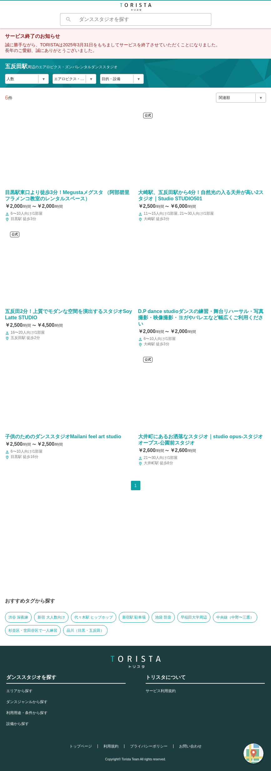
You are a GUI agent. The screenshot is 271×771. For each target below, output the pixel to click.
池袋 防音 (163, 617)
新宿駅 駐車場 (134, 617)
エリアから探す (19, 691)
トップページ (80, 746)
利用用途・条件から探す (27, 713)
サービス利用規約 (161, 691)
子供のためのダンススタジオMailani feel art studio (63, 436)
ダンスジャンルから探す (27, 702)
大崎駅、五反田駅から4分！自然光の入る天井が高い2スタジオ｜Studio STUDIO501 (201, 195)
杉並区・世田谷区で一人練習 (32, 630)
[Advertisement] (135, 549)
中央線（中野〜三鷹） (235, 617)
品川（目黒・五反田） (85, 630)
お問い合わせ (190, 746)
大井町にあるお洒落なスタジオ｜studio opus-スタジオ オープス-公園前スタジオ (200, 439)
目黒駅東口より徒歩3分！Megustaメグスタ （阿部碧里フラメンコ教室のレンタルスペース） (67, 195)
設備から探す (17, 724)
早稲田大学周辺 (194, 617)
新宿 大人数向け (51, 617)
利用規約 (110, 746)
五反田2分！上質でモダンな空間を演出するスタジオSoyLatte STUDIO (68, 314)
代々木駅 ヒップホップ (93, 617)
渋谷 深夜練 (18, 617)
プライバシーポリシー (149, 746)
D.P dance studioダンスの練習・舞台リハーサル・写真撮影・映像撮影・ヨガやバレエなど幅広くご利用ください (201, 317)
